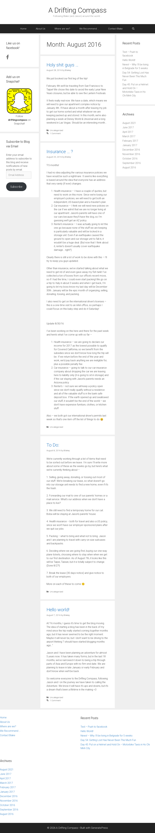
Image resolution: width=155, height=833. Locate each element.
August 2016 (129, 167)
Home (23, 28)
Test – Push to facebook (94, 726)
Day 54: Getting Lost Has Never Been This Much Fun (135, 76)
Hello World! (128, 60)
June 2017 (128, 127)
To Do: (52, 445)
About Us (40, 28)
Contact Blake (115, 28)
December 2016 (131, 149)
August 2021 (129, 123)
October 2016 (130, 158)
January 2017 (129, 145)
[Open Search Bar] (133, 28)
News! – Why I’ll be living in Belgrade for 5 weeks (106, 735)
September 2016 (131, 163)
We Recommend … (89, 28)
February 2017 (130, 140)
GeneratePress (99, 827)
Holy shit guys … (62, 65)
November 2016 (131, 154)
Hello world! (57, 609)
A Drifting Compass (77, 10)
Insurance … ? (59, 151)
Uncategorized (56, 130)
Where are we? (62, 28)
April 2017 (127, 131)
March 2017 (128, 136)
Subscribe (16, 186)
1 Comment (55, 133)
